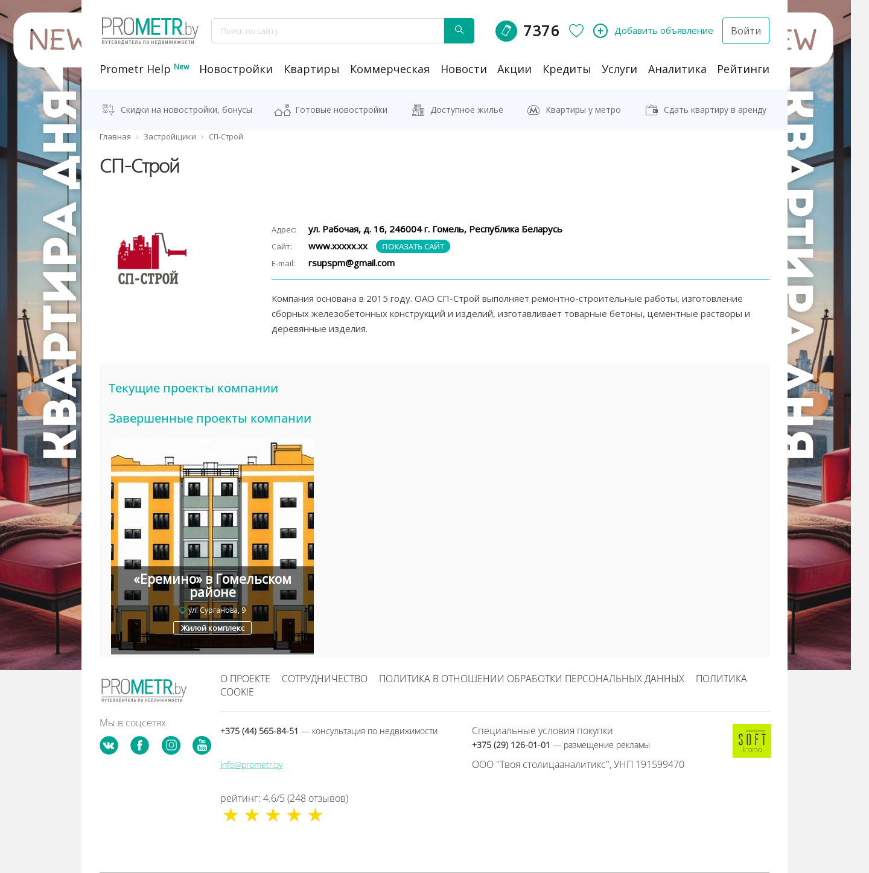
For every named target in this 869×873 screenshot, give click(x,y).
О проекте (245, 678)
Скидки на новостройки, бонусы (186, 109)
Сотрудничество (325, 678)
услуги (619, 69)
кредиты (567, 69)
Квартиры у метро (583, 109)
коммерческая (390, 69)
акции (514, 69)
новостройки (236, 69)
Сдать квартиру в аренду (715, 109)
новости (464, 69)
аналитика (677, 69)
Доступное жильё (466, 109)
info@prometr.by (251, 764)
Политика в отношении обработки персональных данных (531, 678)
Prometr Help (144, 69)
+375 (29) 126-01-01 (561, 744)
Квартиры (312, 69)
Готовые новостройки (341, 109)
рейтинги (743, 69)
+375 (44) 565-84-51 (329, 731)
